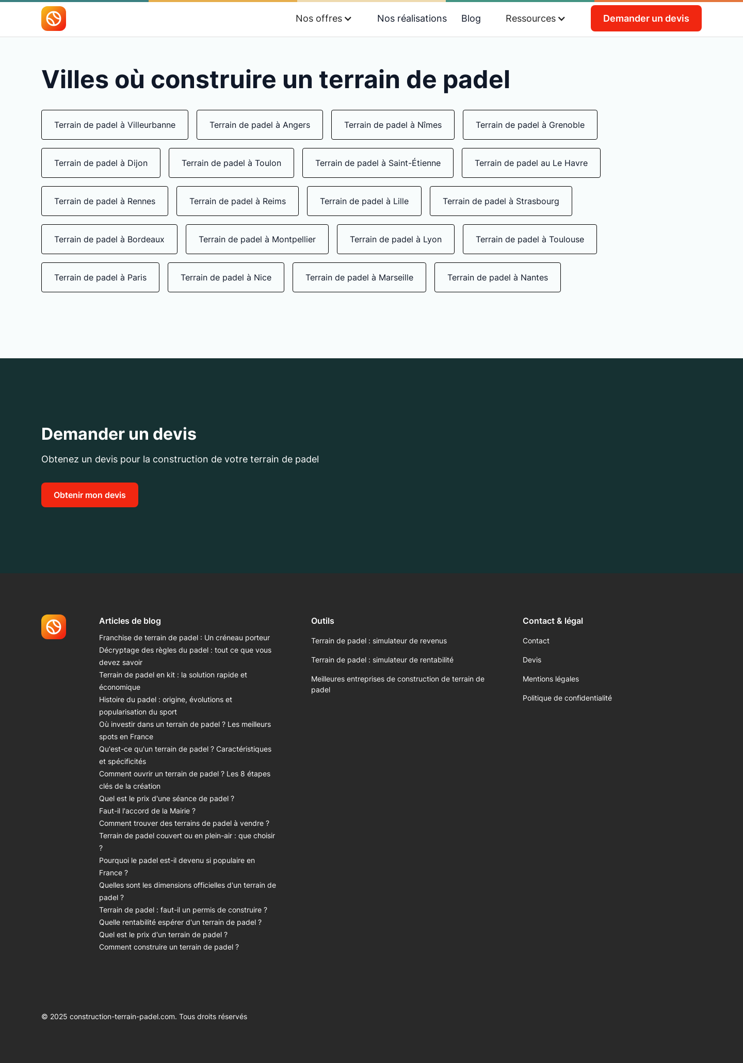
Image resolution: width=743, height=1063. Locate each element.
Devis (532, 659)
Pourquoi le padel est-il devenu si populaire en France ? (177, 866)
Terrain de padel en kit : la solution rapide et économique (173, 680)
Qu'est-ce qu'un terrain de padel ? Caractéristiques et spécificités (185, 755)
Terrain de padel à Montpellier (257, 239)
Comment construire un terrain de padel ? (169, 946)
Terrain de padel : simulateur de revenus (379, 640)
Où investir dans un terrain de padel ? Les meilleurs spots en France (185, 730)
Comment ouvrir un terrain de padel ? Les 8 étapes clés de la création (184, 779)
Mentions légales (551, 678)
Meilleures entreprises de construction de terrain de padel (397, 684)
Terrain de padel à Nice (226, 277)
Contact (536, 640)
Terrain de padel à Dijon (101, 163)
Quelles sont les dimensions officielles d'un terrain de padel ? (187, 891)
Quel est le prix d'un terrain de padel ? (163, 934)
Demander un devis (646, 18)
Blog (471, 18)
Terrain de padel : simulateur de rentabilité (382, 659)
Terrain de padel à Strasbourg (501, 201)
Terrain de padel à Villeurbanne (114, 125)
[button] (324, 18)
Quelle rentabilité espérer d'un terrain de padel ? (180, 922)
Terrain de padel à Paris (100, 277)
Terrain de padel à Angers (259, 125)
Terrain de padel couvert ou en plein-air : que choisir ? (187, 841)
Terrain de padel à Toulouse (530, 239)
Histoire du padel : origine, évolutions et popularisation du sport (165, 705)
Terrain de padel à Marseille (359, 277)
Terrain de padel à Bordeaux (109, 239)
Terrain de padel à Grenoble (530, 125)
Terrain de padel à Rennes (104, 201)
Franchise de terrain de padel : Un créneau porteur (184, 637)
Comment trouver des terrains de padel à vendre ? (184, 823)
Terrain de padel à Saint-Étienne (378, 163)
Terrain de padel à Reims (237, 201)
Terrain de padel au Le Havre (531, 163)
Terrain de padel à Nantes (497, 277)
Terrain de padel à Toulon (231, 163)
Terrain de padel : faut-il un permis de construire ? (183, 909)
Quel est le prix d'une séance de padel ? (166, 798)
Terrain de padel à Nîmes (393, 125)
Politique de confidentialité (567, 697)
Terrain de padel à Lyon (396, 239)
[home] (53, 18)
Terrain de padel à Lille (364, 201)
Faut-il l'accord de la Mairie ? (147, 810)
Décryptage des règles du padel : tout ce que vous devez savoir (185, 656)
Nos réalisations (412, 18)
